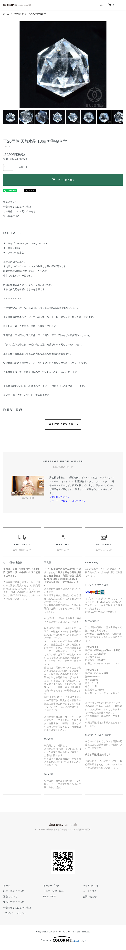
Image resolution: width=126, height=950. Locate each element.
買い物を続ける (11, 216)
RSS (45, 896)
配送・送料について (13, 891)
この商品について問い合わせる (19, 211)
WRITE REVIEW (61, 424)
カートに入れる (63, 179)
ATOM (53, 896)
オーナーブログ (51, 885)
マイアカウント (91, 885)
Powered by (63, 939)
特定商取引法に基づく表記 (17, 206)
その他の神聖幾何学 (37, 14)
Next (101, 64)
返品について (10, 202)
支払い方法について (13, 902)
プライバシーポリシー (14, 913)
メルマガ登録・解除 (53, 891)
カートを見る (90, 891)
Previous (24, 64)
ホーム (6, 14)
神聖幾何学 (19, 14)
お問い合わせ (90, 896)
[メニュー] (121, 5)
